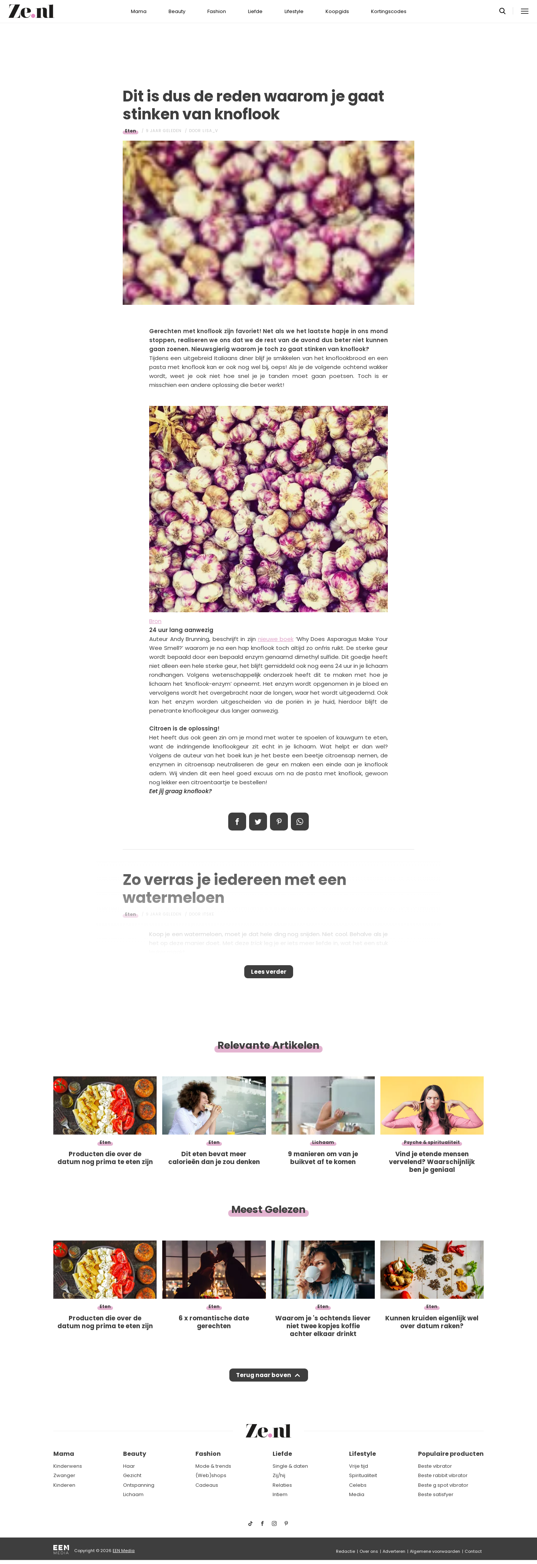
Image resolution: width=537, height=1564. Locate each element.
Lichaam (133, 1494)
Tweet (258, 822)
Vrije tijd (358, 1466)
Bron (155, 621)
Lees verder (269, 974)
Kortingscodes (388, 11)
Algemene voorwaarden (435, 1551)
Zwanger (64, 1475)
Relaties (282, 1485)
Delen (237, 822)
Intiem (280, 1494)
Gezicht (132, 1475)
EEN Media (124, 1551)
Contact (473, 1551)
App (300, 822)
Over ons (368, 1551)
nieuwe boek (276, 639)
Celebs (358, 1485)
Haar (129, 1466)
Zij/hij (279, 1475)
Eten (130, 131)
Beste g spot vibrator (443, 1485)
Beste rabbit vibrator (443, 1475)
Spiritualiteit (363, 1475)
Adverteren (394, 1551)
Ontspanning (138, 1485)
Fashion (216, 11)
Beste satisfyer (435, 1494)
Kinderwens (67, 1466)
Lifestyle (294, 11)
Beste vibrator (435, 1466)
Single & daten (290, 1466)
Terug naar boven (263, 1382)
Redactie (345, 1551)
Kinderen (64, 1485)
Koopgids (337, 11)
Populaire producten (451, 1454)
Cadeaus (206, 1485)
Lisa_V (210, 131)
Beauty (177, 11)
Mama (139, 11)
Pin (279, 822)
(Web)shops (210, 1475)
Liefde (255, 11)
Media (356, 1494)
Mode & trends (213, 1466)
